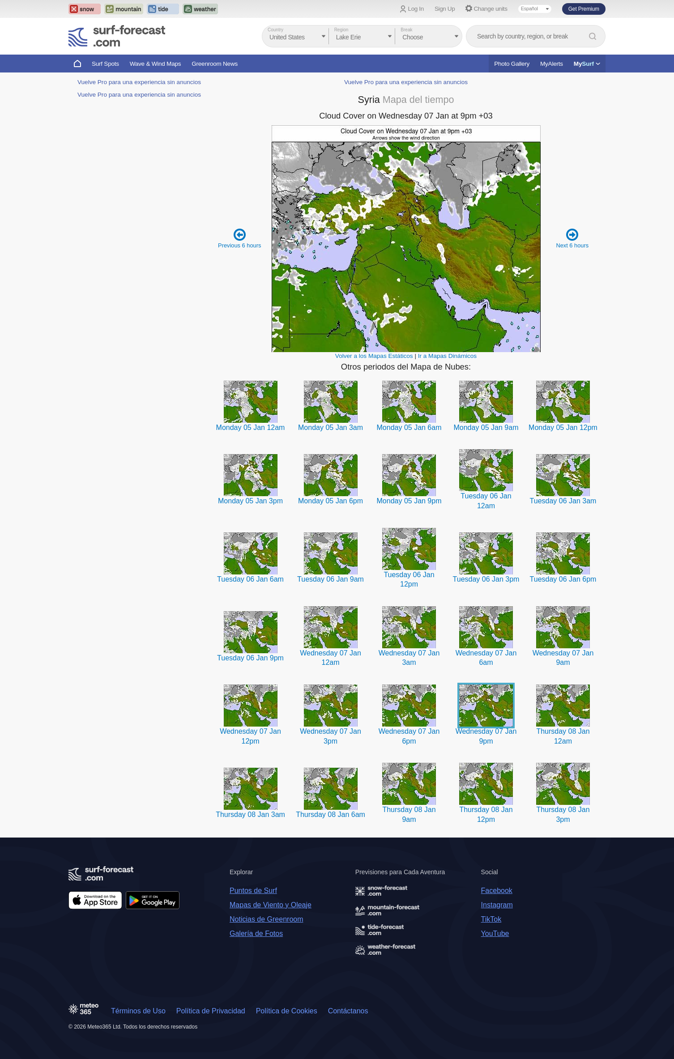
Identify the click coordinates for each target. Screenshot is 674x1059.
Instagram (497, 905)
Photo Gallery (511, 63)
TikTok (491, 919)
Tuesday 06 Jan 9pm (250, 658)
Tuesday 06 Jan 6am (250, 579)
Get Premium (583, 9)
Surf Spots (105, 63)
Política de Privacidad (210, 1011)
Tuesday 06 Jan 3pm (486, 579)
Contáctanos (348, 1011)
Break (406, 29)
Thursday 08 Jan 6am (330, 814)
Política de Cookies (286, 1011)
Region (341, 29)
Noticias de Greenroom (266, 919)
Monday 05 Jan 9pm (409, 501)
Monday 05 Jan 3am (330, 427)
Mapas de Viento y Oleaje (270, 905)
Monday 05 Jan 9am (485, 427)
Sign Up (445, 8)
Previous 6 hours (239, 238)
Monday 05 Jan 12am (250, 427)
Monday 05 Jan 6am (409, 427)
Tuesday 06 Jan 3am (563, 501)
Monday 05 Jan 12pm (563, 427)
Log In (416, 8)
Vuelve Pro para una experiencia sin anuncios (139, 82)
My (587, 64)
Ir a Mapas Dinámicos (447, 356)
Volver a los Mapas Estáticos (374, 356)
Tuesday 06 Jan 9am (330, 579)
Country (275, 29)
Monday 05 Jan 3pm (250, 501)
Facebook (496, 890)
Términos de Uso (138, 1011)
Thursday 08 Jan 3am (250, 814)
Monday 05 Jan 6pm (330, 501)
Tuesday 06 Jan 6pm (563, 579)
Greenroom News (215, 63)
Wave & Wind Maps (155, 63)
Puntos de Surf (253, 890)
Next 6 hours (572, 238)
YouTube (495, 933)
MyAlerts (551, 63)
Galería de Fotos (256, 933)
